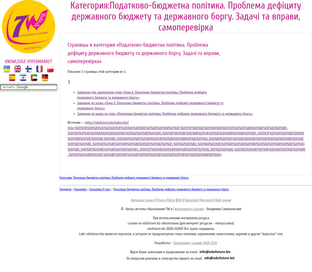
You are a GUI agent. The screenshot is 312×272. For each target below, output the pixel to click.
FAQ (178, 200)
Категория (66, 177)
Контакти (206, 200)
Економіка (80, 189)
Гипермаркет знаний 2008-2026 (195, 243)
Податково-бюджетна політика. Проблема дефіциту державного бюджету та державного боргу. (131, 177)
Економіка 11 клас (100, 189)
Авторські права (142, 200)
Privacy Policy (165, 200)
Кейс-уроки (223, 200)
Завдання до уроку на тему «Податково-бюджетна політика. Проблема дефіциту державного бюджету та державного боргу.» (165, 114)
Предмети (65, 189)
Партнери (190, 200)
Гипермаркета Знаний (188, 209)
